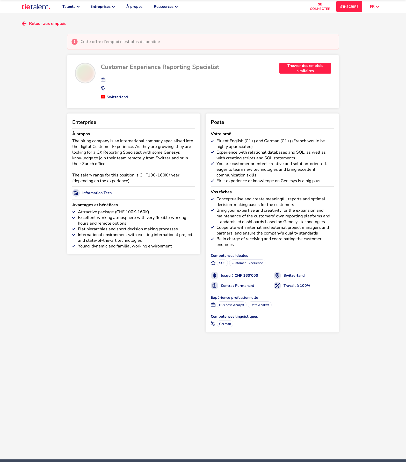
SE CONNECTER (320, 7)
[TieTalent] (36, 8)
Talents (71, 7)
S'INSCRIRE (349, 8)
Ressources (166, 7)
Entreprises (102, 7)
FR (374, 7)
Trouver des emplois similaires (305, 71)
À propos (134, 7)
